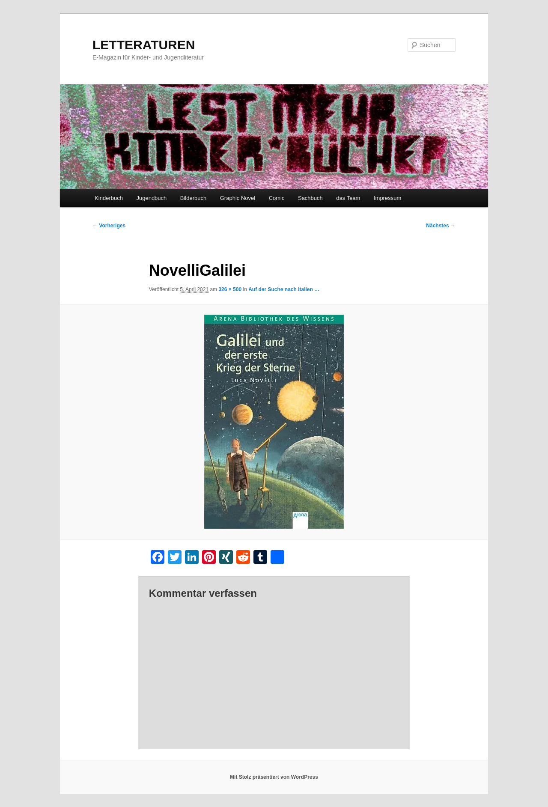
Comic (277, 198)
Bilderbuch (193, 198)
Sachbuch (310, 198)
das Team (348, 198)
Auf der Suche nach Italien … (283, 289)
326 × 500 (229, 289)
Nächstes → (441, 226)
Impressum (387, 198)
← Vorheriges (108, 226)
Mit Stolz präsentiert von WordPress (274, 777)
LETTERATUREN (143, 45)
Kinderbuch (109, 198)
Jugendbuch (151, 198)
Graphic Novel (237, 198)
